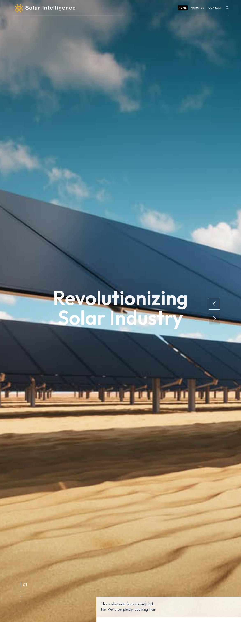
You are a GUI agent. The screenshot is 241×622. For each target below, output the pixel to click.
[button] (214, 303)
